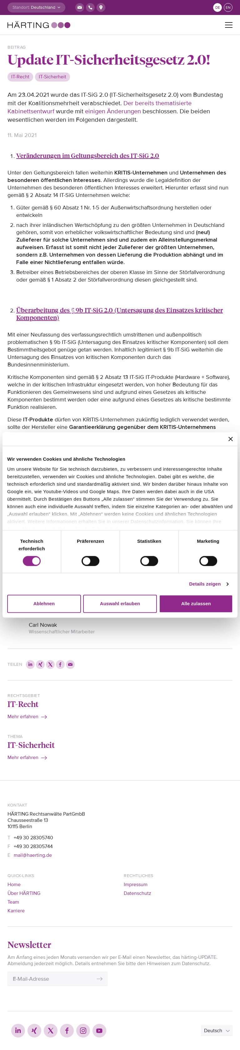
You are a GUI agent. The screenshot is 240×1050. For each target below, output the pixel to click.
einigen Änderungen (113, 111)
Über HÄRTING (24, 893)
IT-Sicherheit (31, 745)
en (228, 7)
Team (13, 902)
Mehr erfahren (23, 717)
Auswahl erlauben (120, 603)
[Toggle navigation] (228, 24)
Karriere (16, 911)
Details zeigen (205, 583)
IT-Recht (23, 704)
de (217, 7)
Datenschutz (137, 893)
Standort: (21, 7)
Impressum (136, 884)
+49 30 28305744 (33, 846)
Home (14, 884)
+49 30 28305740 (33, 838)
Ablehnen (44, 603)
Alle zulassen (196, 603)
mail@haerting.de (33, 855)
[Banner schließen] (230, 439)
